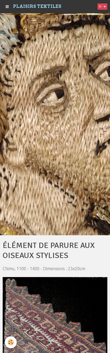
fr (100, 6)
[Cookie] (11, 342)
